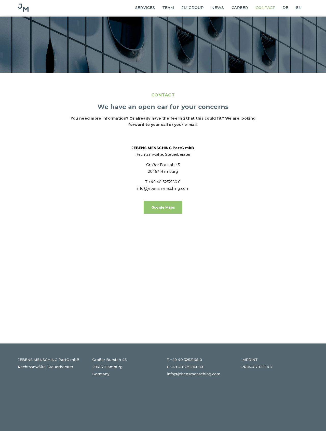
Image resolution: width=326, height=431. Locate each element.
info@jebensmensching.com (163, 188)
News (217, 7)
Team (168, 7)
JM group (193, 7)
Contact (265, 7)
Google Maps (163, 207)
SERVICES (145, 7)
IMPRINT (249, 359)
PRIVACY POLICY (257, 367)
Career (240, 7)
